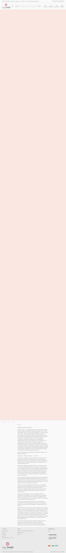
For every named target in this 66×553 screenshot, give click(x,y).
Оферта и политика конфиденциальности (25, 530)
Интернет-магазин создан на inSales (57, 551)
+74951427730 (55, 1)
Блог (8, 421)
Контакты (23, 1)
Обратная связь (20, 532)
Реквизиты (17, 1)
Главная (3, 421)
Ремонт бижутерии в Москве (32, 1)
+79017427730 (61, 1)
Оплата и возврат (6, 1)
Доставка (12, 1)
